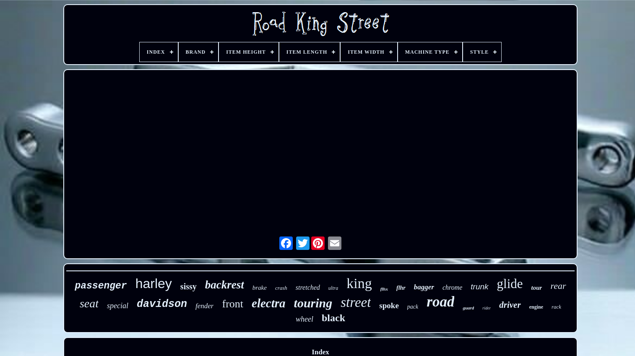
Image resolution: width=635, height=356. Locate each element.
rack (556, 307)
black (333, 317)
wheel (304, 319)
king (359, 283)
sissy (188, 286)
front (232, 304)
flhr (401, 288)
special (117, 305)
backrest (224, 284)
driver (509, 305)
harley (153, 283)
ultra (333, 288)
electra (269, 303)
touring (313, 303)
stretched (308, 287)
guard (468, 307)
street (356, 302)
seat (89, 303)
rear (558, 286)
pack (412, 307)
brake (259, 287)
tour (536, 287)
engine (536, 307)
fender (204, 306)
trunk (479, 286)
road (440, 302)
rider (486, 308)
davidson (162, 304)
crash (281, 288)
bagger (424, 287)
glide (510, 283)
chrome (452, 287)
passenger (101, 286)
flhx (384, 288)
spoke (388, 305)
